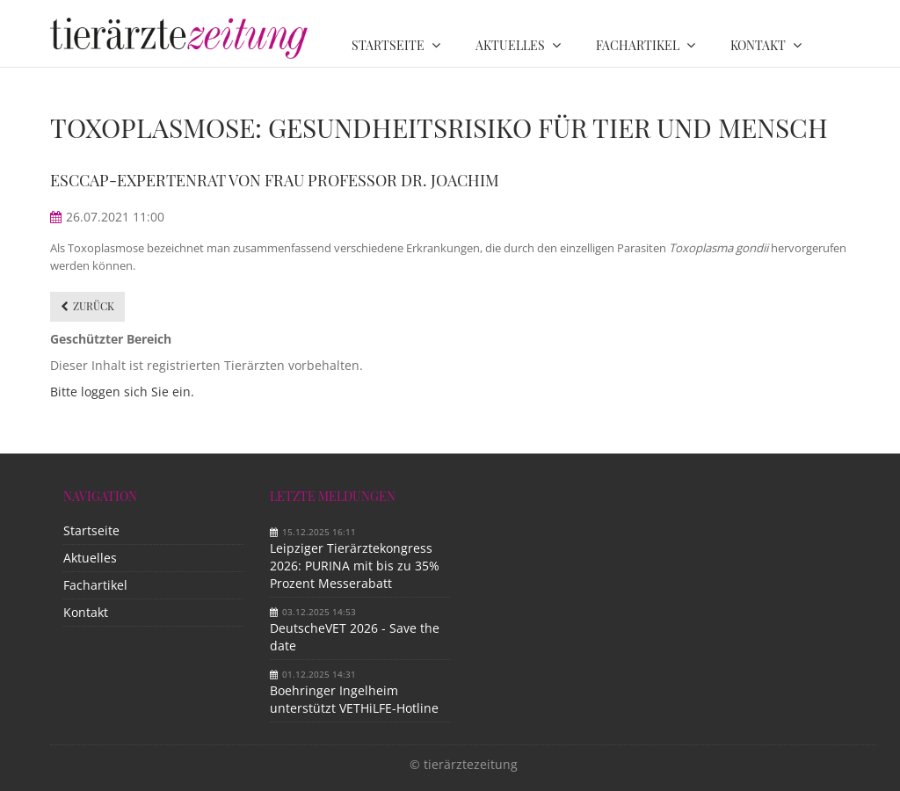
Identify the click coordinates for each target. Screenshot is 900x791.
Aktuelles (90, 557)
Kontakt (85, 612)
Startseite (91, 530)
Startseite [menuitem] (388, 45)
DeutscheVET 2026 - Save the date (354, 637)
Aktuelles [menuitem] (510, 45)
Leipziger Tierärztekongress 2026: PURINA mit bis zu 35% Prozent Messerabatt (354, 565)
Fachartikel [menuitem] (637, 45)
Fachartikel (95, 585)
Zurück (93, 306)
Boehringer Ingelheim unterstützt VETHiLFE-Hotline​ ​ (356, 699)
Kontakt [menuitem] (758, 45)
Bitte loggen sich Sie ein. (122, 391)
